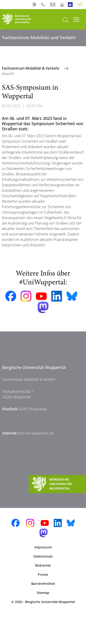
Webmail (53, 4)
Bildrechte (43, 565)
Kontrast (35, 4)
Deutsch (81, 4)
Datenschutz (43, 556)
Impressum (43, 547)
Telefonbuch (44, 4)
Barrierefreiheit (43, 583)
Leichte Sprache (71, 4)
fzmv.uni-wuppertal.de (35, 433)
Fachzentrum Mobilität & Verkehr (31, 68)
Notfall (62, 4)
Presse (43, 574)
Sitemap (43, 593)
